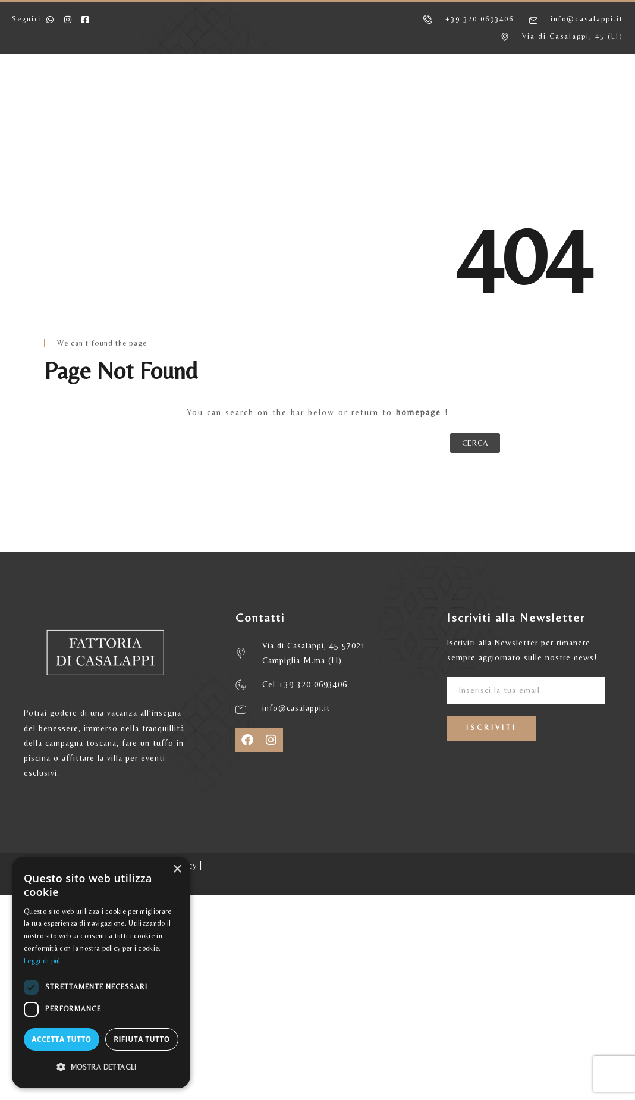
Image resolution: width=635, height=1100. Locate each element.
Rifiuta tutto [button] (142, 1039)
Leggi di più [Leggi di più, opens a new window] (42, 961)
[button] (101, 1067)
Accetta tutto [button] (61, 1039)
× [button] (176, 869)
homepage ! (422, 412)
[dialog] (101, 972)
